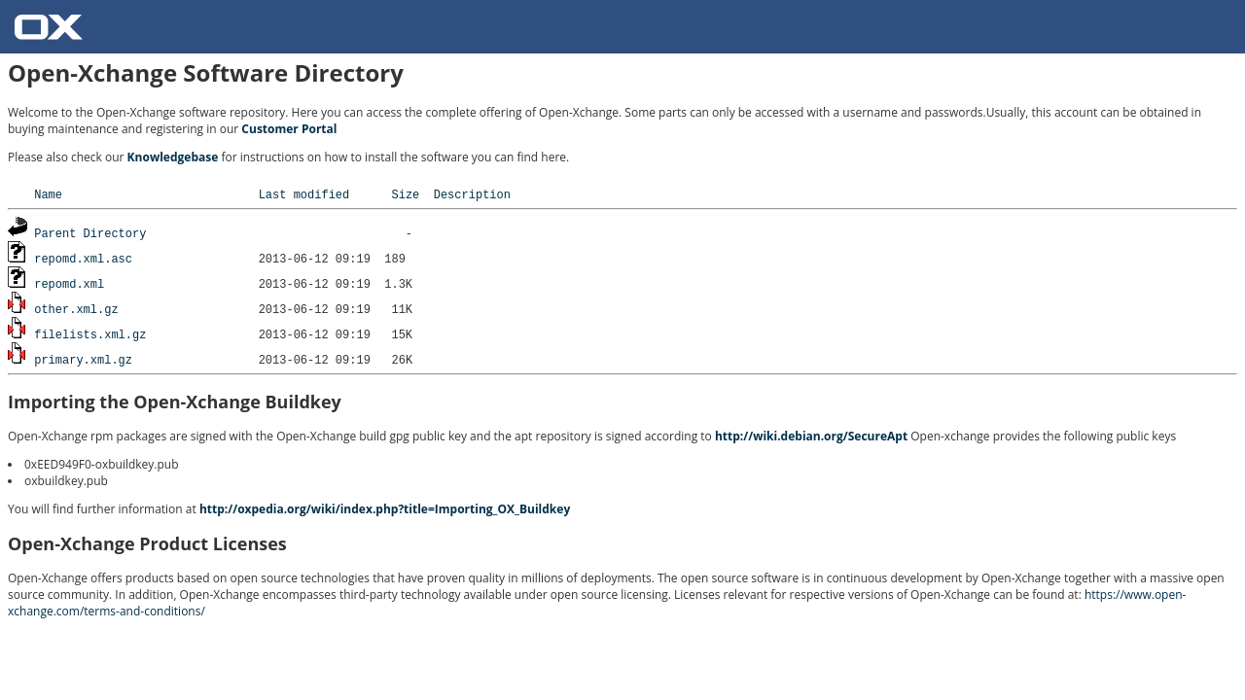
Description (472, 194)
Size (405, 194)
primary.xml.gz (83, 359)
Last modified (304, 194)
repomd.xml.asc (83, 258)
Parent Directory (90, 233)
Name (48, 194)
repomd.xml (69, 283)
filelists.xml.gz (90, 334)
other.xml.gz (76, 308)
